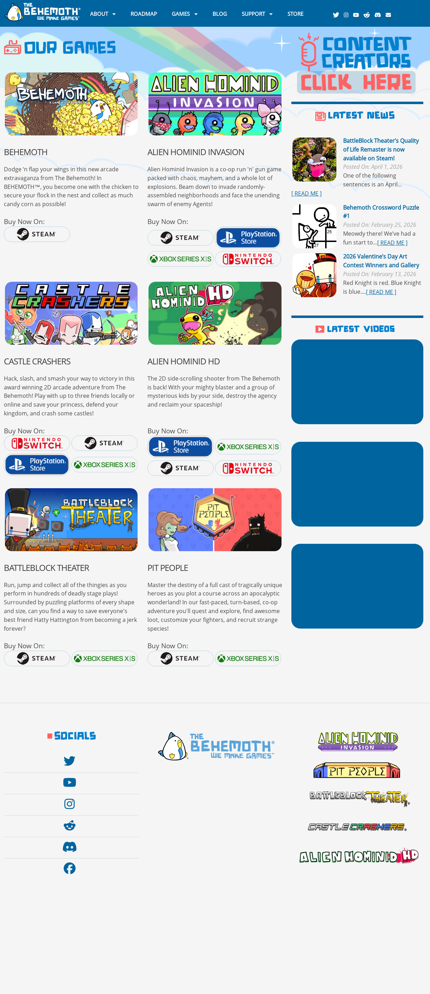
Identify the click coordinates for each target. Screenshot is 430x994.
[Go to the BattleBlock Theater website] (71, 519)
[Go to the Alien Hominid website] (214, 313)
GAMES (181, 13)
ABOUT (99, 13)
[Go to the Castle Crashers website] (71, 313)
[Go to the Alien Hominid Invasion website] (214, 103)
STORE (295, 13)
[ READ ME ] (306, 193)
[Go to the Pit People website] (214, 519)
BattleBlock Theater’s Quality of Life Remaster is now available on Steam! (381, 149)
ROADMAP (144, 13)
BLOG (220, 13)
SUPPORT (253, 13)
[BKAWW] (71, 103)
